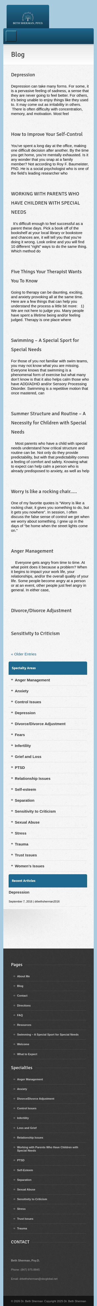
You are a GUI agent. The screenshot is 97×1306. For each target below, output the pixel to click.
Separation (24, 800)
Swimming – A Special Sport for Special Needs (48, 1034)
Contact (22, 995)
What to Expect (27, 1054)
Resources (24, 1024)
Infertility (23, 745)
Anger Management (32, 551)
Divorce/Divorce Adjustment (41, 610)
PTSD (20, 767)
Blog (20, 985)
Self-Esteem (25, 1170)
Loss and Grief (26, 1127)
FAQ (20, 1015)
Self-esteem (25, 789)
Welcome (23, 1044)
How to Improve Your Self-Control (47, 134)
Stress (20, 833)
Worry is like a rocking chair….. (44, 491)
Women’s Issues (29, 866)
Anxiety (21, 691)
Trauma (21, 844)
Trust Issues (26, 855)
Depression (23, 74)
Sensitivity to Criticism (35, 633)
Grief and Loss (28, 756)
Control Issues (28, 702)
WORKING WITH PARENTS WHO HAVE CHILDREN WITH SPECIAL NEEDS (45, 203)
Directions (24, 1005)
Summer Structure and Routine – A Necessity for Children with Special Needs (48, 422)
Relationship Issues (32, 778)
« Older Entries (23, 654)
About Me (23, 976)
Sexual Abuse (27, 822)
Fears (20, 735)
